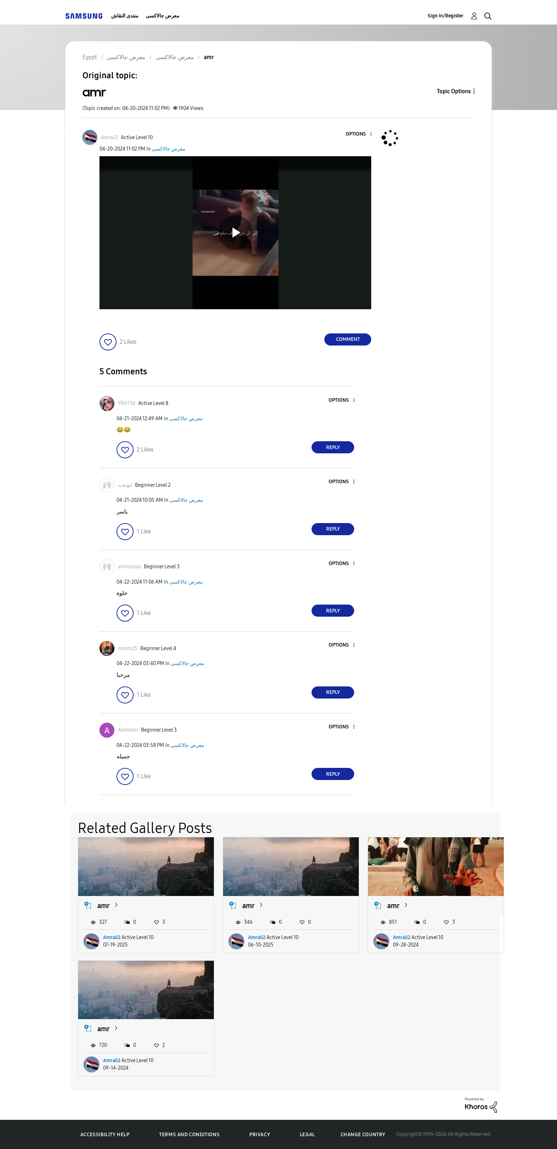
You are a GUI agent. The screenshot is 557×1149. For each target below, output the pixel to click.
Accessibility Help (105, 1135)
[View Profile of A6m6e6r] (128, 730)
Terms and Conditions (189, 1135)
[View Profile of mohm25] (127, 648)
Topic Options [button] (454, 91)
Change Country (363, 1135)
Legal (307, 1135)
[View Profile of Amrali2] (109, 138)
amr (103, 905)
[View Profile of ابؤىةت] (125, 485)
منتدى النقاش (125, 16)
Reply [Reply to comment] (333, 447)
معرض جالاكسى (162, 16)
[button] (359, 134)
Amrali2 (111, 937)
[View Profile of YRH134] (126, 403)
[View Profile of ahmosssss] (129, 567)
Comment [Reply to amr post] (348, 339)
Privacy (259, 1135)
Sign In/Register (446, 16)
